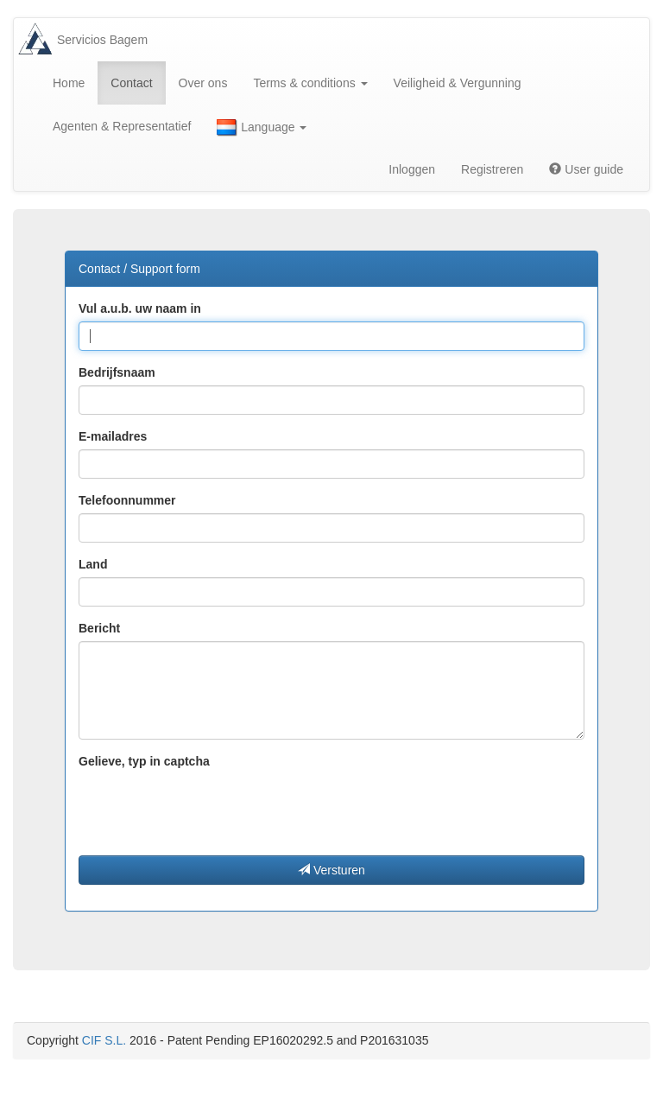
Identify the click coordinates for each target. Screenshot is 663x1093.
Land (93, 564)
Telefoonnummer (127, 500)
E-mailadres (113, 436)
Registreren (492, 169)
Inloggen (411, 169)
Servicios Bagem (102, 40)
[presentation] (210, 808)
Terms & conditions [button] (310, 83)
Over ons (203, 83)
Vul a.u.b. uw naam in (140, 308)
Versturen (331, 870)
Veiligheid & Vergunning (457, 83)
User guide (586, 169)
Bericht (99, 628)
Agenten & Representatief (122, 126)
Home (69, 83)
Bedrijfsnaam (117, 372)
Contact (131, 83)
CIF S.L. (104, 1040)
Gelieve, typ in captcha (144, 761)
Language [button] (261, 128)
